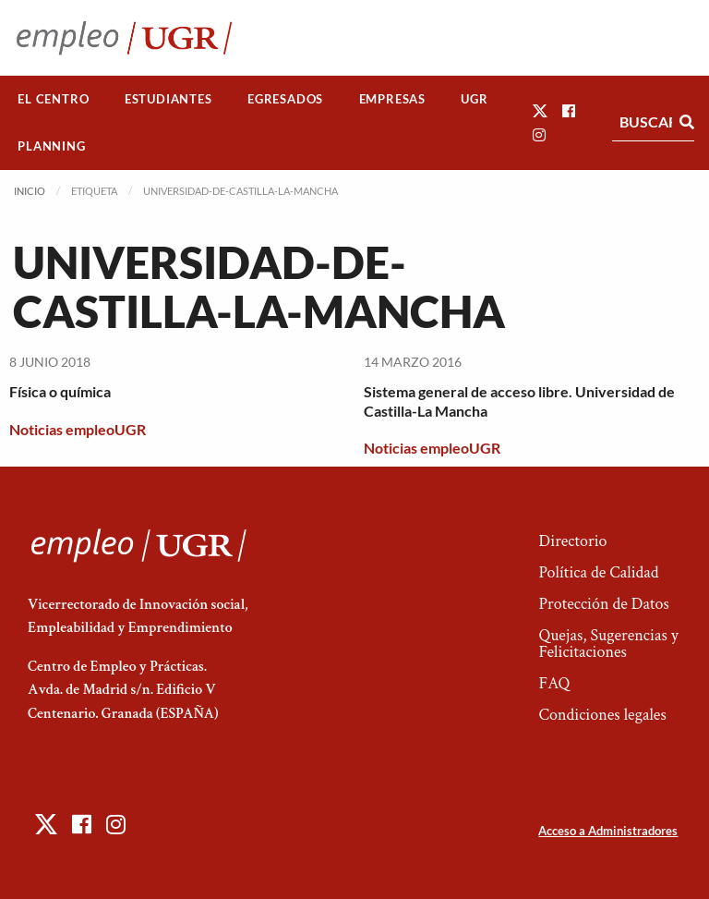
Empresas (392, 98)
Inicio (29, 191)
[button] (540, 110)
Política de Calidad (598, 572)
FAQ (554, 683)
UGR (474, 98)
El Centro (53, 98)
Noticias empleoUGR (77, 429)
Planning (51, 146)
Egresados (285, 98)
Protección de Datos (603, 603)
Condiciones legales (602, 714)
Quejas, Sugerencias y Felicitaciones (608, 643)
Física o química (60, 391)
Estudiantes (168, 98)
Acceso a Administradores (608, 830)
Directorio (572, 541)
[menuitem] (53, 99)
